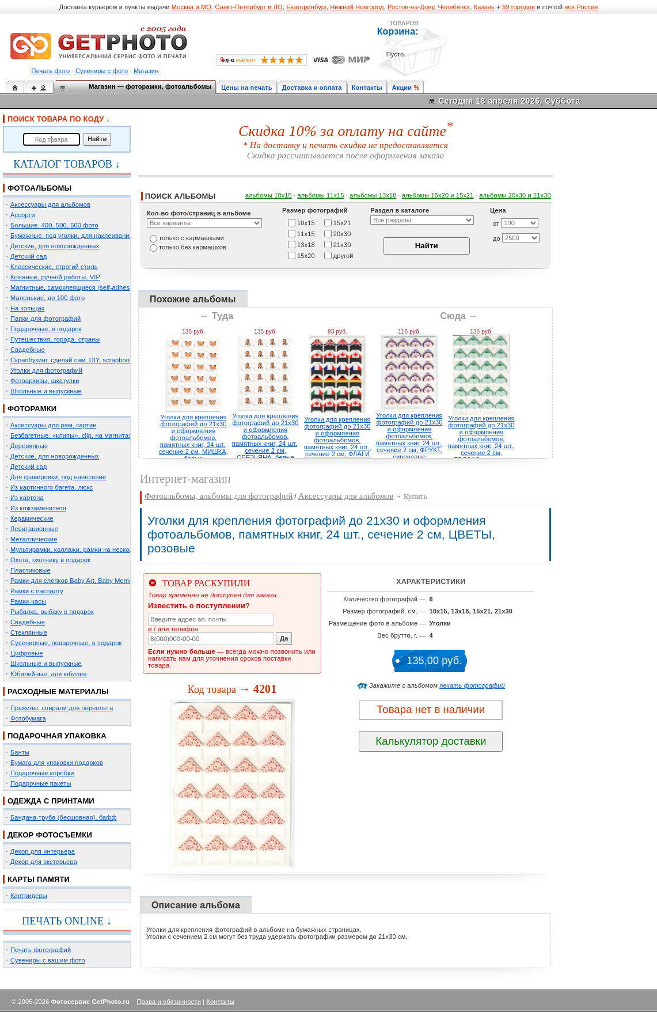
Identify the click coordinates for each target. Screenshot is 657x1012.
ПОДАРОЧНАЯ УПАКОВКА (57, 735)
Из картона (27, 497)
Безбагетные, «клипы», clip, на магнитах (71, 435)
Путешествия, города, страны (55, 339)
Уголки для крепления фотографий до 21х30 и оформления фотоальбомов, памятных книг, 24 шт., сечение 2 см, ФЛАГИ (337, 436)
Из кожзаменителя (38, 508)
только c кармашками (191, 237)
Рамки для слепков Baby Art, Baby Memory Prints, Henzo (94, 580)
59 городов (518, 6)
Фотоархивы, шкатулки (44, 380)
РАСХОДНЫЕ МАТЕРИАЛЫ (58, 691)
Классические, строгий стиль (54, 266)
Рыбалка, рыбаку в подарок (52, 611)
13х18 (306, 244)
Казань (484, 6)
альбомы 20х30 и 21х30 (515, 195)
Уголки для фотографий (46, 370)
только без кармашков (192, 247)
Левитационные (34, 528)
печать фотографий (472, 685)
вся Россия (581, 6)
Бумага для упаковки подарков (56, 762)
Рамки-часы (28, 601)
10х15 (306, 222)
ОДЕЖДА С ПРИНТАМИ (50, 801)
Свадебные (27, 349)
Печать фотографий (40, 949)
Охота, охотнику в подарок (50, 559)
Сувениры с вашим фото (47, 960)
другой (343, 255)
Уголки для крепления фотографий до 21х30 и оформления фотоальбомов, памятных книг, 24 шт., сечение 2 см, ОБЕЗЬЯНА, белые (265, 436)
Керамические (32, 518)
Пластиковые (30, 570)
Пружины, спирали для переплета (61, 707)
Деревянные (29, 445)
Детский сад (28, 256)
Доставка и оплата (312, 87)
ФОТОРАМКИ (31, 408)
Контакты (367, 87)
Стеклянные (28, 632)
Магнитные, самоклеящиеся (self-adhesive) (75, 287)
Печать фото (51, 70)
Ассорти (22, 214)
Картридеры (28, 895)
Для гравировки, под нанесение (58, 476)
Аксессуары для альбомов (50, 204)
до (496, 238)
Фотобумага (28, 718)
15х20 (306, 255)
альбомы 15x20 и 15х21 (438, 195)
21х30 (342, 244)
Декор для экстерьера (43, 861)
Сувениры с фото (101, 70)
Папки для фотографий (45, 318)
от (496, 223)
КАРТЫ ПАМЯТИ (38, 879)
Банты (19, 752)
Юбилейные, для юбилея (48, 673)
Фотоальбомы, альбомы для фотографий (219, 496)
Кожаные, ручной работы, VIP (55, 277)
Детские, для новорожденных (54, 245)
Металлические (33, 539)
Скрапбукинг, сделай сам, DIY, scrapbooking (76, 360)
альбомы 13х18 (373, 195)
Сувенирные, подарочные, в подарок (65, 642)
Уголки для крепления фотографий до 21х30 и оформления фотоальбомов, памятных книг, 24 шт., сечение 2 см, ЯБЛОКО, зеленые (481, 439)
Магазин (146, 70)
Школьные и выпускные (46, 391)
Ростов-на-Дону (411, 6)
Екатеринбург (306, 6)
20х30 (342, 233)
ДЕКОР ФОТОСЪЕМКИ (49, 835)
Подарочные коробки (42, 773)
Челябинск (454, 6)
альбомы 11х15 (321, 195)
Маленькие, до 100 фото (47, 297)
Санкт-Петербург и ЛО (248, 6)
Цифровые (26, 653)
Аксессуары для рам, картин (53, 425)
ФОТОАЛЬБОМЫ (39, 188)
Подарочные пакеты (40, 783)
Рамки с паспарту (36, 591)
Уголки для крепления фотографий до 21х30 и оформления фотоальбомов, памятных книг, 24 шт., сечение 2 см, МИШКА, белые (193, 438)
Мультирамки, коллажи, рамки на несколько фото (85, 549)
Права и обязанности (169, 1001)
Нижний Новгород (356, 6)
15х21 (342, 222)
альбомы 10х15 (268, 195)
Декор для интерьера (42, 851)
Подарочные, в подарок (46, 328)
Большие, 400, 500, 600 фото (54, 225)
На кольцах (27, 308)
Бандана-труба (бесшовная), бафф (63, 817)
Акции (402, 87)
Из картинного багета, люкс (51, 487)
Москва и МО (191, 6)
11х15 (306, 233)
